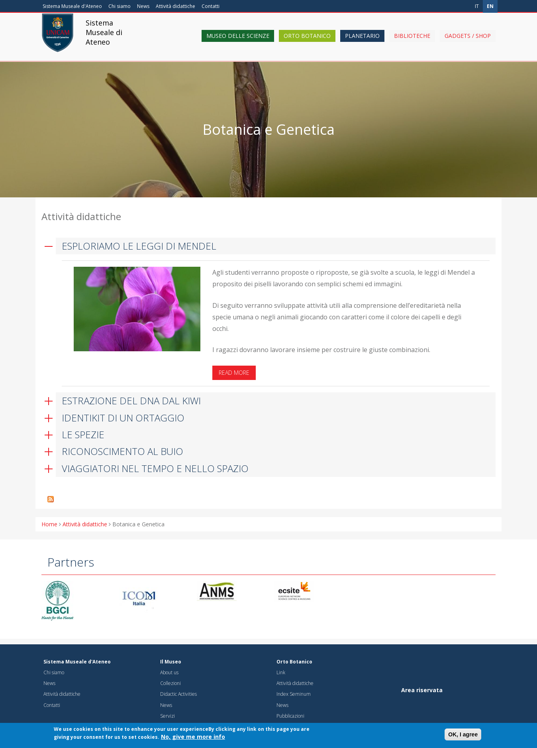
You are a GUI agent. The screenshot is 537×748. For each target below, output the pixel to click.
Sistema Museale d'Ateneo (72, 6)
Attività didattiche (175, 6)
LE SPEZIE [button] (83, 434)
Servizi (167, 716)
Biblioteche (412, 41)
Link (280, 672)
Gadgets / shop (468, 41)
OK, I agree (463, 735)
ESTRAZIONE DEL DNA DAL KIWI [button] (131, 400)
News (143, 6)
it (477, 6)
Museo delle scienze (237, 41)
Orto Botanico (307, 41)
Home (49, 524)
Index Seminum (293, 694)
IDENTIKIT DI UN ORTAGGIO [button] (123, 417)
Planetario (362, 41)
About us (169, 672)
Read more (234, 372)
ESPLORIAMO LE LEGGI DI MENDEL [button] (139, 245)
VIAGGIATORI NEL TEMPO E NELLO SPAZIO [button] (155, 468)
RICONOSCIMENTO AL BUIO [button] (122, 451)
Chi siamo (119, 6)
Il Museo (170, 661)
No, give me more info (193, 737)
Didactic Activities (178, 694)
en (490, 6)
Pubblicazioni (290, 716)
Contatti (211, 6)
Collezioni (170, 683)
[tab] (268, 246)
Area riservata (422, 690)
